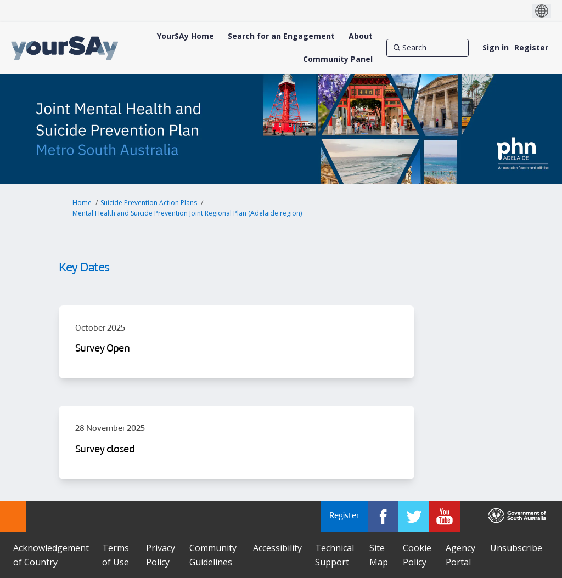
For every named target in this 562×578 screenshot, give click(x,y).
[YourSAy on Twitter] (413, 516)
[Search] (427, 47)
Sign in (495, 47)
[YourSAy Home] (185, 36)
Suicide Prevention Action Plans (148, 202)
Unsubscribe (516, 548)
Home (82, 202)
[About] (360, 36)
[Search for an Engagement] (281, 36)
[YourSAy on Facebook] (383, 516)
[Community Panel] (337, 59)
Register (531, 47)
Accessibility (277, 548)
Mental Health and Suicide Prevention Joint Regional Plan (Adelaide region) (187, 213)
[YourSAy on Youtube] (444, 516)
